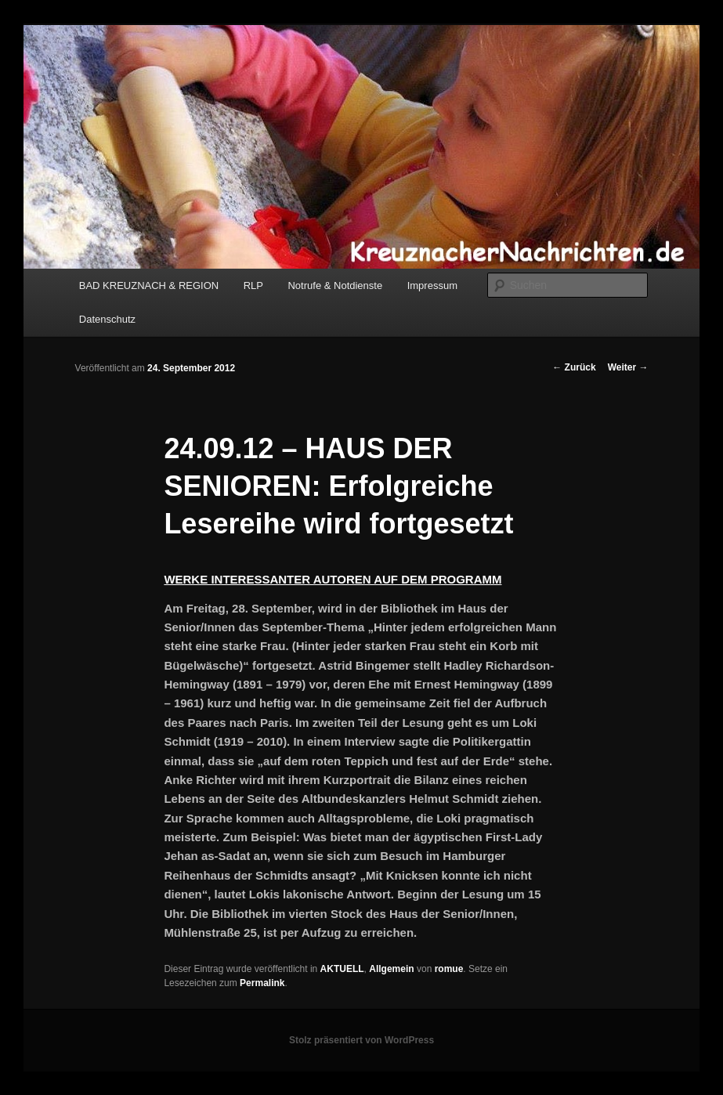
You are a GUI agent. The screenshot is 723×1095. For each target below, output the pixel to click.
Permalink (262, 983)
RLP (253, 285)
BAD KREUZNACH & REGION (149, 285)
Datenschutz (107, 319)
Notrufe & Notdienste (334, 285)
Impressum (432, 285)
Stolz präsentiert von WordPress (361, 1040)
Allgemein (391, 968)
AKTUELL (342, 968)
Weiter (628, 367)
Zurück (573, 367)
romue (449, 968)
